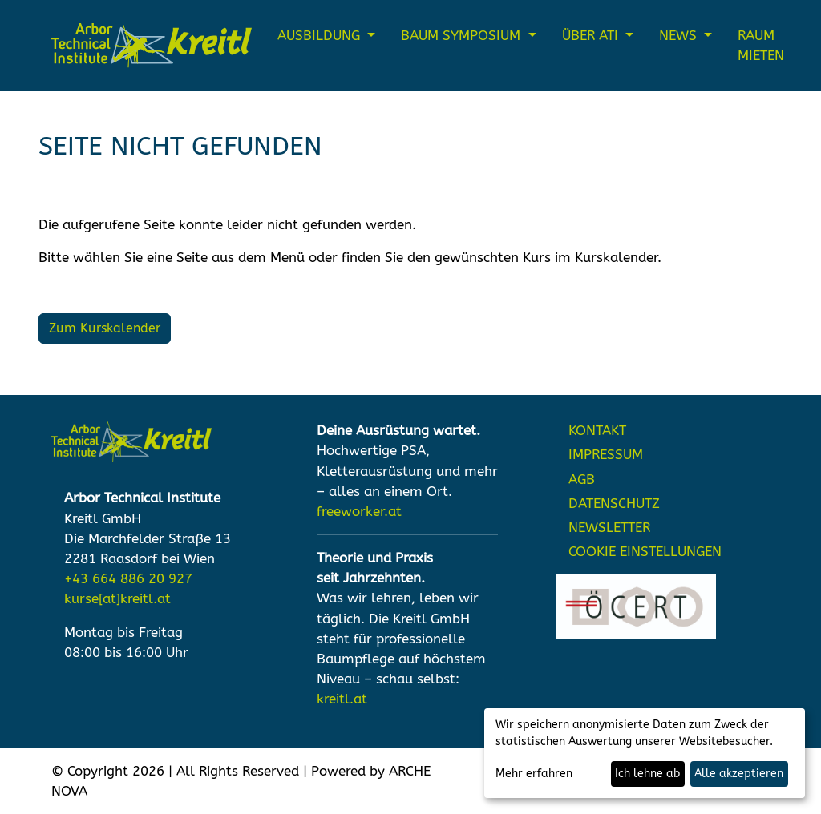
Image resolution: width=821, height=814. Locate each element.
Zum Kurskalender (104, 328)
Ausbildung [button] (320, 35)
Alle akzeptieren (738, 773)
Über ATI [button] (592, 35)
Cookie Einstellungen (645, 551)
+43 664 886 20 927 (128, 578)
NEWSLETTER (609, 527)
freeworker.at (359, 511)
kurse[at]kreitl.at (117, 598)
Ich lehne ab (647, 773)
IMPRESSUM (605, 454)
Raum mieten (761, 45)
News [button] (680, 35)
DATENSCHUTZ (614, 503)
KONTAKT (597, 430)
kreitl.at (342, 699)
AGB (581, 479)
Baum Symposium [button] (462, 35)
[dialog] (644, 753)
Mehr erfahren (533, 773)
